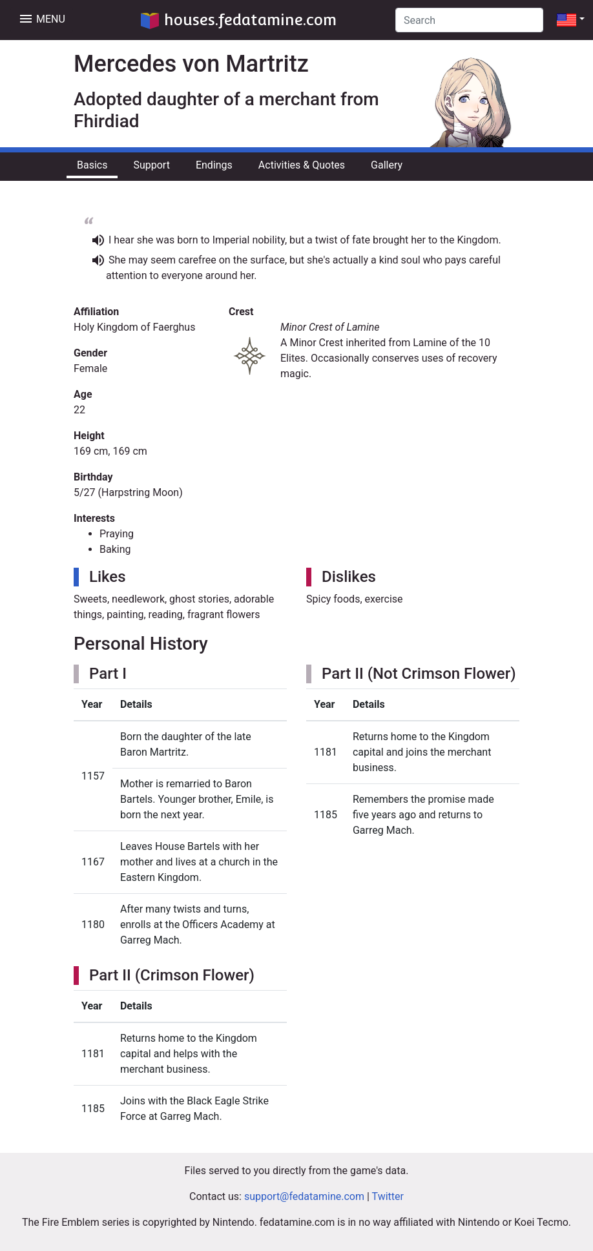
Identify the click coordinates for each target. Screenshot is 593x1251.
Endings (214, 165)
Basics (92, 165)
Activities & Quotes (301, 165)
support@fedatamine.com (304, 1196)
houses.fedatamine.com (239, 19)
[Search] (469, 20)
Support (151, 165)
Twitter (388, 1196)
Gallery (386, 165)
